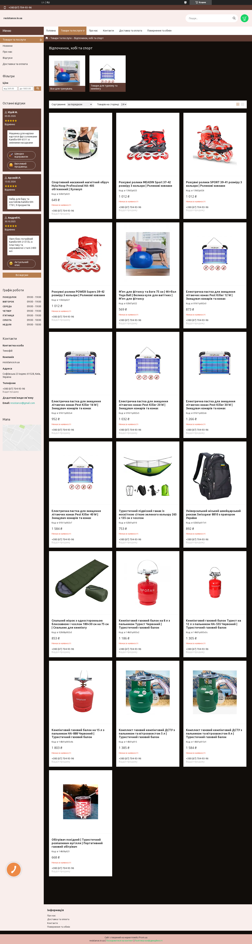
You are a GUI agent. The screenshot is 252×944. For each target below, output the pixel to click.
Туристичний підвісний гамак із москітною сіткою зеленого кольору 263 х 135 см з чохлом (148, 514)
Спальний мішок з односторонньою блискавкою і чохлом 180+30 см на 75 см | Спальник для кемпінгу (80, 624)
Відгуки (7, 57)
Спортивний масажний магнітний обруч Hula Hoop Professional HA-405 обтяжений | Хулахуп (80, 186)
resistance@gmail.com (22, 403)
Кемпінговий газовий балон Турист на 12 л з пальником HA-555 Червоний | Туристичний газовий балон (213, 624)
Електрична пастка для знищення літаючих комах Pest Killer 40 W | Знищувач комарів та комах (76, 514)
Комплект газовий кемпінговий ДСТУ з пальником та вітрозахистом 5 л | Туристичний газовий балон (147, 733)
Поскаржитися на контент (119, 940)
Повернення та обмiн (58, 926)
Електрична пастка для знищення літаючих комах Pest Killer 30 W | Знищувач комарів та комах (210, 405)
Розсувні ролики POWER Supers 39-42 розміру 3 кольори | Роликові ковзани (78, 293)
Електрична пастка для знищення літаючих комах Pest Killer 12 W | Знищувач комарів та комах (210, 295)
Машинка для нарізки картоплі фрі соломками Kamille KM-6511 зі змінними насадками (23, 138)
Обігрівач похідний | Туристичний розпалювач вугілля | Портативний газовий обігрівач (77, 843)
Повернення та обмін (159, 30)
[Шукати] (234, 18)
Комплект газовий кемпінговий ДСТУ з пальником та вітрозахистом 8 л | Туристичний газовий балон (214, 733)
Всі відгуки (22, 275)
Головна (51, 30)
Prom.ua (143, 937)
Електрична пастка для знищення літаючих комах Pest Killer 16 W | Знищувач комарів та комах (76, 405)
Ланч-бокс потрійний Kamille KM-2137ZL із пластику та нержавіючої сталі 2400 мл (22, 244)
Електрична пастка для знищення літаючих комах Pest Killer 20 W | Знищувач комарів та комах (143, 405)
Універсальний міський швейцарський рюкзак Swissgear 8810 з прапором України (213, 514)
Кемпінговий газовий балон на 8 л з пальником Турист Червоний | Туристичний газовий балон (144, 624)
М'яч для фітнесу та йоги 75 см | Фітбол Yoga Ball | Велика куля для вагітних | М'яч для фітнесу (147, 295)
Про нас (93, 30)
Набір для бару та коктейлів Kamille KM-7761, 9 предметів (21, 202)
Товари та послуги (71, 30)
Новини (7, 45)
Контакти (108, 30)
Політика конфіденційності (149, 940)
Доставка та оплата (130, 30)
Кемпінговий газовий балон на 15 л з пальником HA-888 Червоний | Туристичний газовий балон (78, 733)
